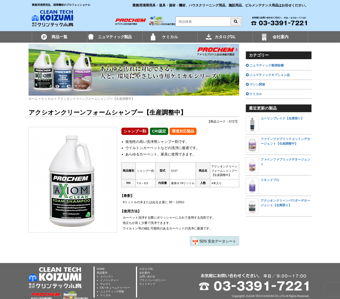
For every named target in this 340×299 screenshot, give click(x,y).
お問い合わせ (147, 276)
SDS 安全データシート (217, 241)
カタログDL (225, 37)
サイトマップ (147, 284)
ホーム (33, 98)
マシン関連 (255, 84)
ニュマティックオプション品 (268, 75)
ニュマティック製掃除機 (265, 65)
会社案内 (280, 37)
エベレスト (106, 276)
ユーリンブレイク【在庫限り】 (282, 118)
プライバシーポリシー (152, 280)
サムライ (105, 284)
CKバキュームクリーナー (115, 287)
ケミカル (170, 37)
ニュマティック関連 (112, 291)
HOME (101, 269)
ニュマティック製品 (115, 37)
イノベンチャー (109, 280)
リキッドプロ (270, 180)
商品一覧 (59, 37)
